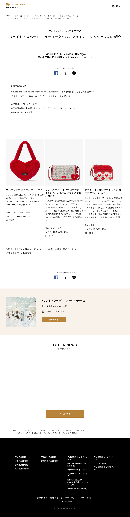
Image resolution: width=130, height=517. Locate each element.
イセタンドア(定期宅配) (77, 489)
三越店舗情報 (20, 457)
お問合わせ (54, 498)
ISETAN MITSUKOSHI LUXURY (77, 464)
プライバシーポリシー (69, 498)
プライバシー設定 (65, 501)
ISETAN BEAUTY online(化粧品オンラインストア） (77, 482)
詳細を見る (53, 320)
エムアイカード (100, 463)
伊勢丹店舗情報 (21, 461)
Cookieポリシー (87, 498)
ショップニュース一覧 (69, 16)
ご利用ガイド (42, 498)
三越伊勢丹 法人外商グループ (104, 468)
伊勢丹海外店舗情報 (49, 461)
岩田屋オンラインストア (77, 470)
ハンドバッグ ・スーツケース (43, 16)
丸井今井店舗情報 (22, 469)
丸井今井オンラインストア (77, 475)
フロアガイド (20, 16)
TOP (8, 16)
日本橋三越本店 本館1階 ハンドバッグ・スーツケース (65, 57)
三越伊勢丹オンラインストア (77, 458)
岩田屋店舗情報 (21, 465)
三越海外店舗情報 (48, 457)
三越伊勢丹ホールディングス (104, 458)
